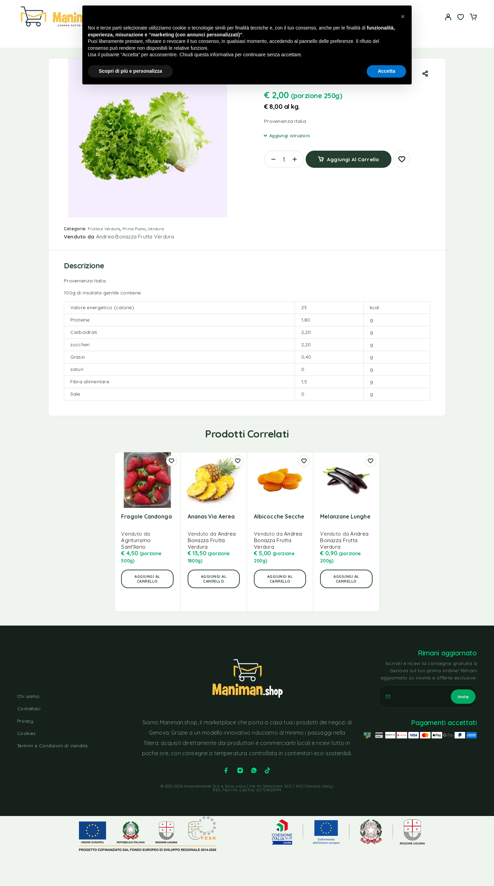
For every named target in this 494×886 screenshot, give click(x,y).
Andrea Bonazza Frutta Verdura (135, 236)
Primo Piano (134, 228)
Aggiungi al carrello (353, 157)
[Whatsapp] (254, 770)
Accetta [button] (386, 71)
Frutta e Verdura (104, 228)
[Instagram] (240, 770)
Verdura (156, 228)
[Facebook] (226, 770)
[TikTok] (267, 770)
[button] (147, 579)
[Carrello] (473, 17)
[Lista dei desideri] (461, 17)
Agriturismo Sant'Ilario (136, 543)
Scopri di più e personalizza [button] (130, 71)
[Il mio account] (448, 17)
